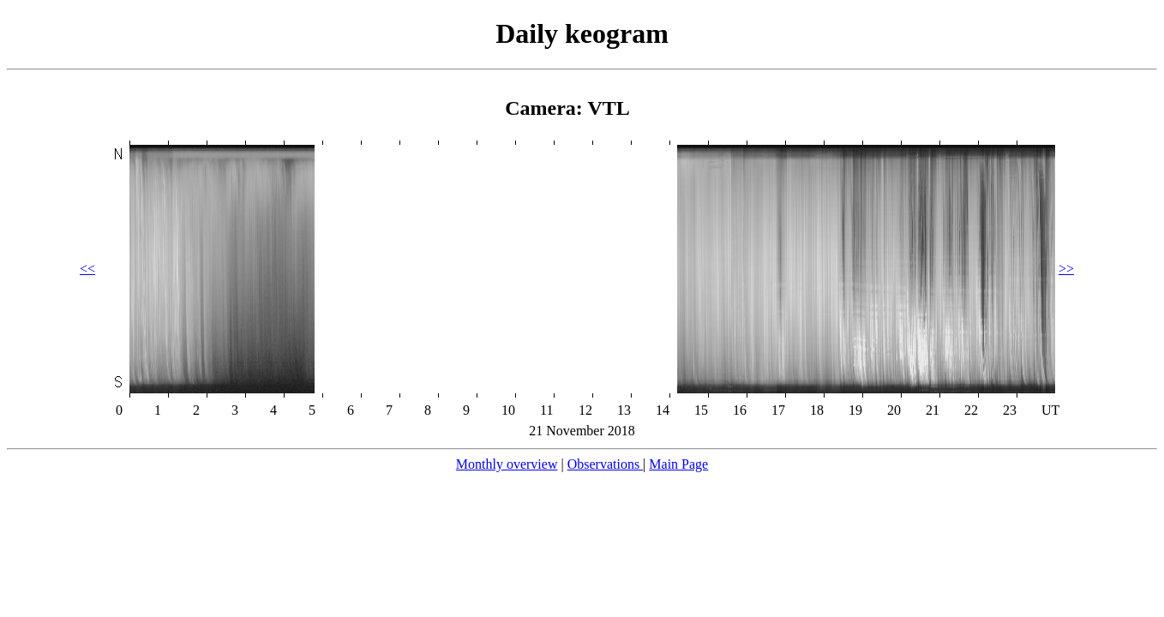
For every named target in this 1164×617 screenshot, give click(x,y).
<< (87, 268)
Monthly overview (507, 464)
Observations (605, 464)
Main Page (678, 464)
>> (1066, 268)
